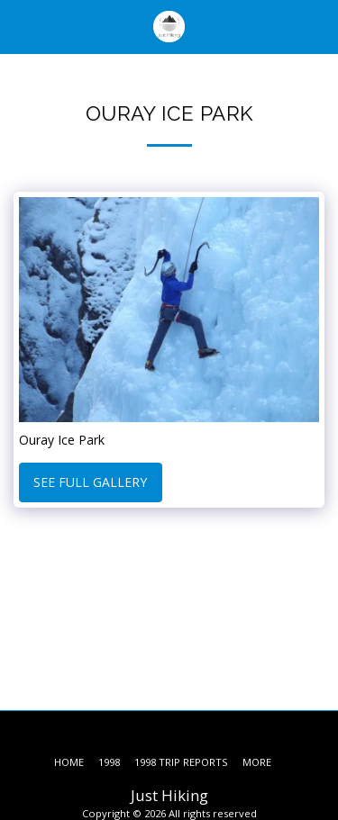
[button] (20, 25)
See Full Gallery (90, 482)
